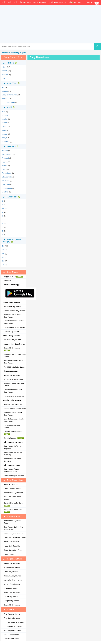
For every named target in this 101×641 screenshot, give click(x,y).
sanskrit (5, 75)
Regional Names (12, 559)
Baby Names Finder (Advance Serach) (11, 470)
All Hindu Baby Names (12, 340)
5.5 (3, 265)
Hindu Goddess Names (12, 489)
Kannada (68, 2)
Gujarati (36, 2)
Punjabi (51, 2)
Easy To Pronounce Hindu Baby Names (13, 362)
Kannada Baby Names (12, 576)
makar (4, 130)
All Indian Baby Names (12, 306)
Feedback (7, 281)
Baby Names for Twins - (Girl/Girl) (13, 460)
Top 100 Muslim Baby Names (12, 426)
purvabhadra (7, 188)
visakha (5, 192)
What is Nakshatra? (11, 542)
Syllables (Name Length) (12, 240)
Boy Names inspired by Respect (13, 53)
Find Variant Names (11, 639)
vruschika (5, 142)
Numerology (12, 197)
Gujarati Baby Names (12, 567)
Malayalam (59, 2)
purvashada (6, 173)
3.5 (3, 250)
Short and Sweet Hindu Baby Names (15, 355)
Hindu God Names (11, 484)
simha (4, 123)
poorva (4, 162)
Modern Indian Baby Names (14, 311)
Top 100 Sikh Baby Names (14, 396)
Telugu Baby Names (11, 601)
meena (4, 134)
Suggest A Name (13, 277)
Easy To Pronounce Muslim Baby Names (14, 420)
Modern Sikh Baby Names (14, 379)
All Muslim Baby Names (13, 404)
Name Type (12, 83)
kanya (4, 138)
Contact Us (93, 2)
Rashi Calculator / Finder (13, 550)
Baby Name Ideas (13, 480)
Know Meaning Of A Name (14, 476)
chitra (4, 169)
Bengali (28, 2)
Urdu (81, 2)
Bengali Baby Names (12, 563)
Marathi (43, 2)
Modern (5, 91)
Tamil (15, 2)
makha (4, 166)
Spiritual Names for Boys (14, 504)
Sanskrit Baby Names (13, 349)
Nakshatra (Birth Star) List (13, 534)
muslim (4, 71)
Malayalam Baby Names (13, 580)
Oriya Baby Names (11, 588)
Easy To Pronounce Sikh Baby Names (13, 391)
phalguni (5, 158)
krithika (5, 151)
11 (3, 208)
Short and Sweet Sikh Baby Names (14, 384)
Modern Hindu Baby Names (14, 344)
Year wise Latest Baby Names (12, 498)
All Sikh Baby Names (12, 375)
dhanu (4, 127)
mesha (4, 119)
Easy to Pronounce (9, 95)
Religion (10, 63)
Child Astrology (11, 516)
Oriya (75, 2)
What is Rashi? (9, 554)
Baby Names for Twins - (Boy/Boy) (13, 447)
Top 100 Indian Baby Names (14, 327)
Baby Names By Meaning (13, 493)
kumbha (5, 115)
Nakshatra (11, 146)
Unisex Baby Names (11, 332)
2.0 (3, 254)
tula (3, 112)
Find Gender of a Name (13, 626)
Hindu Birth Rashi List (12, 546)
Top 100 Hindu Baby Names (14, 367)
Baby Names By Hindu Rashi (12, 522)
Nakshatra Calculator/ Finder (14, 538)
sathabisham (7, 154)
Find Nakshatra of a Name (14, 622)
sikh (3, 78)
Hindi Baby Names (11, 572)
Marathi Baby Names (12, 584)
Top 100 (5, 99)
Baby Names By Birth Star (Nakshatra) (14, 528)
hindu (4, 67)
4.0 (3, 261)
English (2, 2)
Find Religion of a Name (13, 631)
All (3, 87)
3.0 (3, 246)
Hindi (9, 2)
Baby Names (10, 272)
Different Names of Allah (14, 433)
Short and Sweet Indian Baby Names (12, 316)
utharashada (7, 177)
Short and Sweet (8, 102)
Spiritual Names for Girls (14, 510)
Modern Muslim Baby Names (15, 409)
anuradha (5, 181)
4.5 (3, 257)
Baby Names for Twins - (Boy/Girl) (13, 453)
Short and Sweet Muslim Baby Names (13, 414)
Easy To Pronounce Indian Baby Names (14, 322)
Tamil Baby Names (11, 596)
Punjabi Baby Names (12, 592)
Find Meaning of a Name (13, 614)
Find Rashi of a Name (12, 618)
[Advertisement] (60, 24)
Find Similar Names (11, 635)
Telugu (21, 2)
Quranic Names (14, 438)
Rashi (9, 107)
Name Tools (10, 609)
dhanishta (6, 184)
